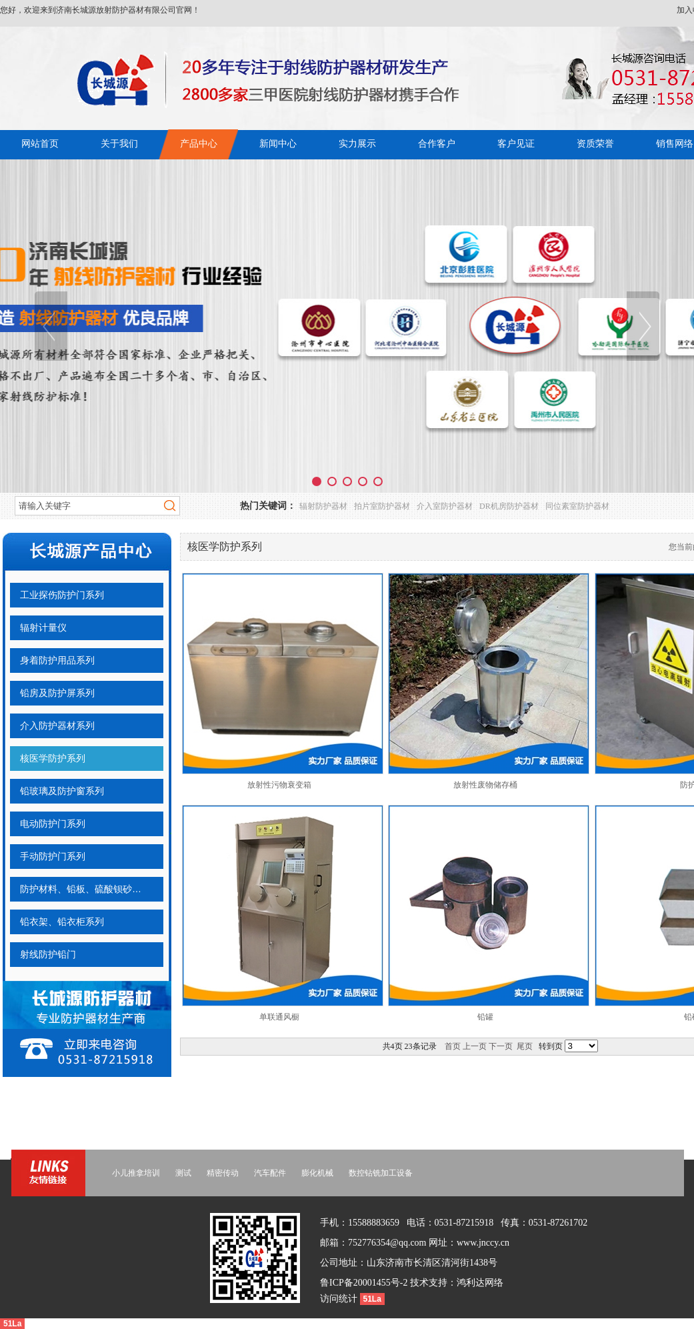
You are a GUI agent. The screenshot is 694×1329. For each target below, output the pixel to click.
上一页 (475, 1046)
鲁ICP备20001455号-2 (363, 1283)
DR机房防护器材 (509, 506)
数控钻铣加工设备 (381, 1173)
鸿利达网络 (480, 1283)
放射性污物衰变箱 (279, 785)
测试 (183, 1173)
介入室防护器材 (445, 506)
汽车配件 (270, 1173)
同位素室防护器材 (577, 506)
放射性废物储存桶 (485, 785)
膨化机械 (317, 1173)
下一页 (501, 1046)
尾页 (525, 1046)
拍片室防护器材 (382, 506)
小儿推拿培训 (136, 1173)
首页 (453, 1046)
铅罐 (485, 1017)
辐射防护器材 (323, 506)
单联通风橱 (279, 1017)
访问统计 (340, 1299)
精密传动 (223, 1173)
